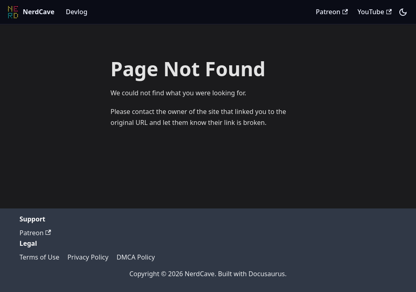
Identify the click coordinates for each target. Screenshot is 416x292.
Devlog (76, 11)
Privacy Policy (87, 257)
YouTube (375, 11)
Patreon (332, 11)
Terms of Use (39, 257)
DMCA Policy (136, 257)
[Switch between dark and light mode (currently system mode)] (403, 12)
